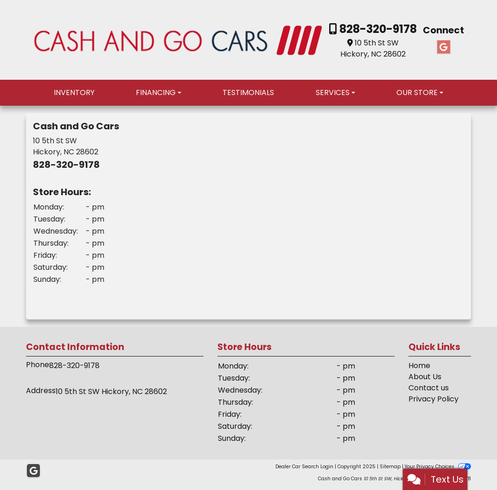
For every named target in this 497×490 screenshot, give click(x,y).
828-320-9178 (377, 29)
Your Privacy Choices (438, 466)
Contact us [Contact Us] (428, 387)
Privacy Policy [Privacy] (433, 399)
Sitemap (390, 466)
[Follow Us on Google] (443, 47)
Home (419, 365)
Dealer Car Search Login (304, 466)
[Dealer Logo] (178, 39)
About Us (424, 376)
